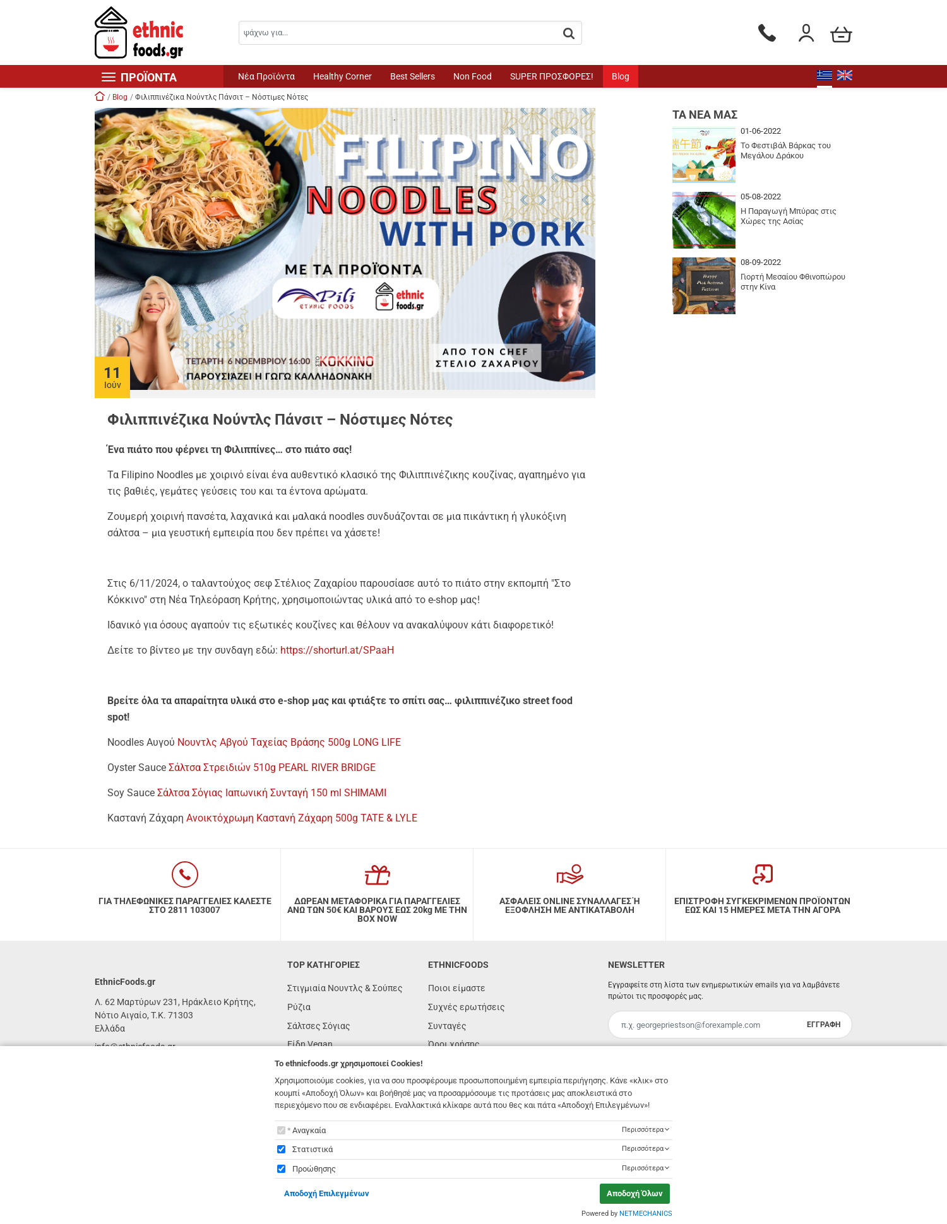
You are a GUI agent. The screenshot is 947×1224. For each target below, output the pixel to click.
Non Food (472, 76)
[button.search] (569, 34)
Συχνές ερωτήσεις (466, 1007)
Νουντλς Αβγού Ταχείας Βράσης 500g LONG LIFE (289, 742)
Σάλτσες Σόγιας (318, 1026)
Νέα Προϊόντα (266, 76)
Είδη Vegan (310, 1044)
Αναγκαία (309, 1130)
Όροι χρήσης (454, 1044)
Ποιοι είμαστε (456, 988)
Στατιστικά (312, 1149)
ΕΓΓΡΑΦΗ (823, 1024)
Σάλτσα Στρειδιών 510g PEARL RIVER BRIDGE (272, 768)
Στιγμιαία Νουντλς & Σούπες (345, 988)
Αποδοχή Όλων (635, 1193)
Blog (620, 76)
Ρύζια (299, 1007)
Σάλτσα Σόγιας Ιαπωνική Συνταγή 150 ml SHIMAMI (271, 793)
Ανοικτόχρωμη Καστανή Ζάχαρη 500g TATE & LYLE (301, 818)
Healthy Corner (342, 76)
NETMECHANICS (645, 1213)
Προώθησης (314, 1169)
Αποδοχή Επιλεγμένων (326, 1193)
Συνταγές (447, 1026)
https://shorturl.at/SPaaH (337, 650)
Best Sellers (412, 76)
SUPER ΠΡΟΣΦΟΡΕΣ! (551, 76)
